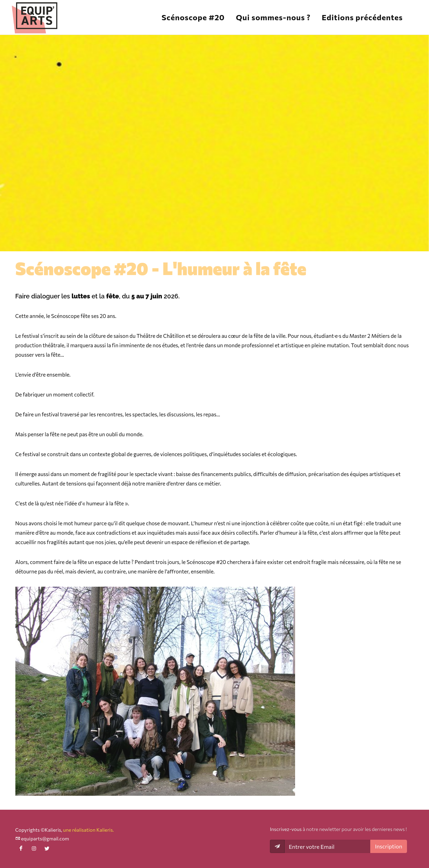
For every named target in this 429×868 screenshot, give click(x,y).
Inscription (388, 846)
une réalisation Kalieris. (88, 830)
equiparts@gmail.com (42, 838)
